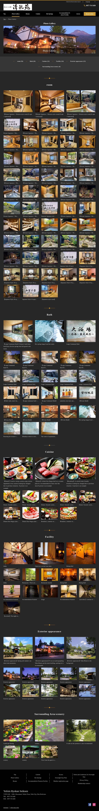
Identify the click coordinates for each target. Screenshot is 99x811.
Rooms (15, 781)
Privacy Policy (84, 780)
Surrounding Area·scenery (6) (49, 66)
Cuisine (38, 774)
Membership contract (84, 783)
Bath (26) (31, 61)
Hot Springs (38, 778)
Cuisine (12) (44, 61)
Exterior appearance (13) (76, 61)
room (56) (18, 61)
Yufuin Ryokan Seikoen (15, 791)
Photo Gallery (15, 778)
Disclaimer (5, 807)
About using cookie (14, 807)
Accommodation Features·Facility (38, 781)
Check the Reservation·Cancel (73, 1)
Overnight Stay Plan (61, 778)
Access (61, 774)
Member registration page (61, 781)
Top (15, 774)
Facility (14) (58, 61)
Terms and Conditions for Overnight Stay (84, 776)
